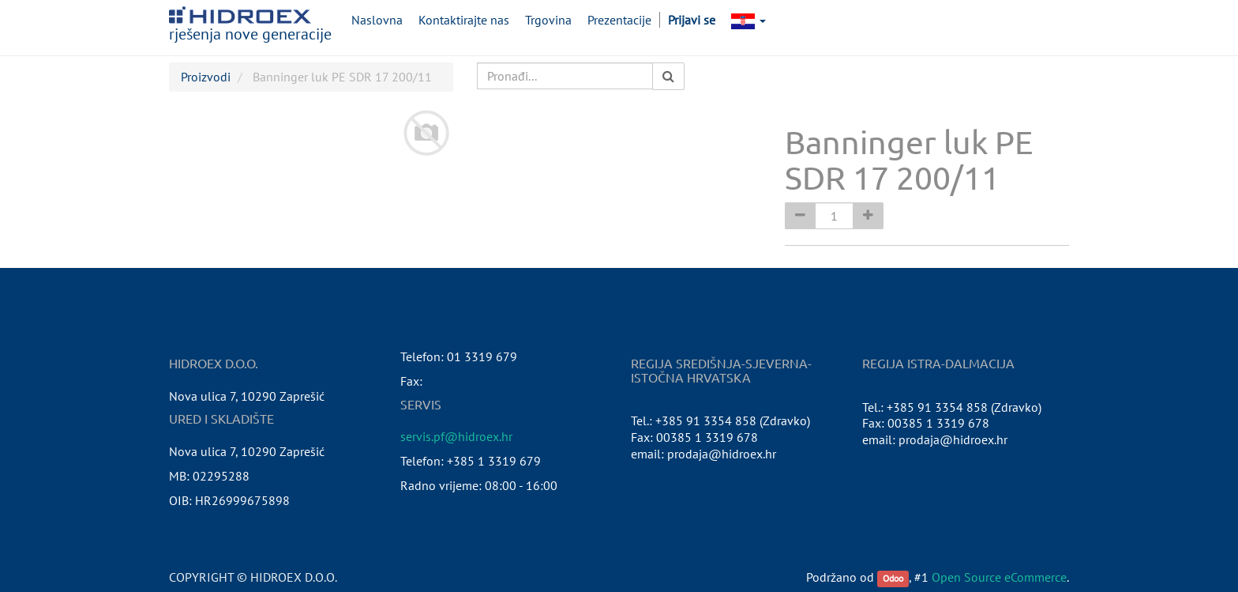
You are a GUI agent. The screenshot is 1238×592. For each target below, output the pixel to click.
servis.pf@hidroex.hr (456, 436)
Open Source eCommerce (999, 577)
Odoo (893, 578)
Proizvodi (206, 77)
